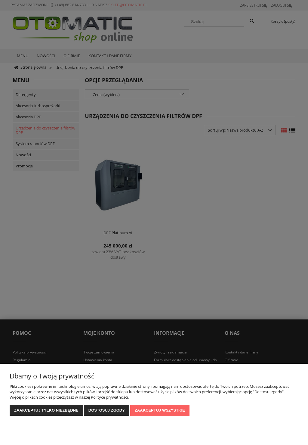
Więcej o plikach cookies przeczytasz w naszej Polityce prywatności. (69, 397)
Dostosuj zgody (106, 410)
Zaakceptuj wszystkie (160, 410)
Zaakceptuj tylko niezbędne (46, 410)
